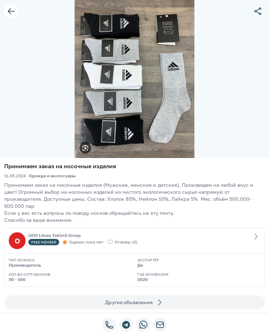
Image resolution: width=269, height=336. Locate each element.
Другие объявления (134, 302)
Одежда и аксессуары (52, 175)
